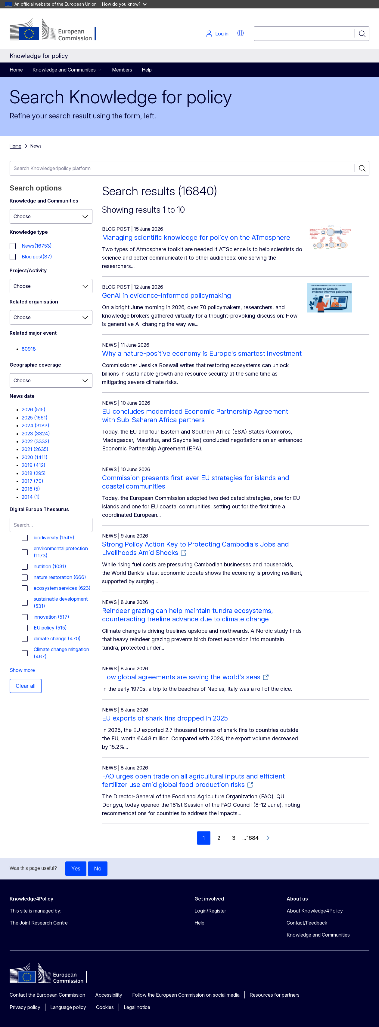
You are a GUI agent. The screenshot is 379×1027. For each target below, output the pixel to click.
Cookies (105, 1007)
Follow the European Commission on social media (186, 995)
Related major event (33, 333)
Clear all (26, 686)
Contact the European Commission (47, 995)
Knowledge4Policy (31, 899)
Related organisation (34, 302)
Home (16, 70)
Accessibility (108, 995)
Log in (217, 33)
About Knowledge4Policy (315, 911)
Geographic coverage (35, 365)
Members (122, 70)
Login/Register (210, 911)
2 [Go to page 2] (218, 838)
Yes (75, 868)
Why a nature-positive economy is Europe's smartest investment (202, 353)
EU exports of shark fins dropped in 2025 (165, 718)
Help (147, 70)
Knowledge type (29, 232)
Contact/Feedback (307, 923)
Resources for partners (275, 995)
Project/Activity (28, 270)
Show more (22, 670)
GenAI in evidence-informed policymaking (166, 295)
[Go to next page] (267, 838)
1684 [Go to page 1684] (253, 838)
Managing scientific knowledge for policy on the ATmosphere (196, 237)
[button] (240, 33)
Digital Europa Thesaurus (39, 509)
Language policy (68, 1007)
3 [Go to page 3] (233, 838)
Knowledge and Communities (44, 201)
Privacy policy (25, 1007)
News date (22, 396)
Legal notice (137, 1007)
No (97, 868)
